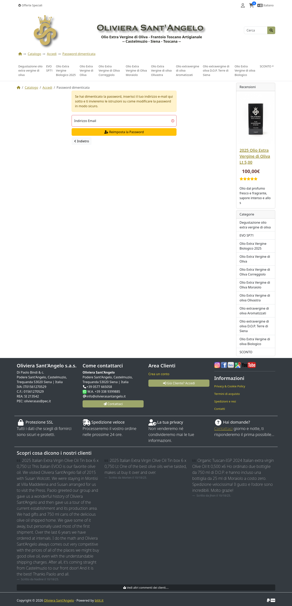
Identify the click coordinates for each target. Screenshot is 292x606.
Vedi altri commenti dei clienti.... (146, 587)
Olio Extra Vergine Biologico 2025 (66, 70)
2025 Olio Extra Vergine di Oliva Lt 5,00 (255, 156)
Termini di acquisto (227, 394)
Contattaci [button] (113, 404)
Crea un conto (158, 374)
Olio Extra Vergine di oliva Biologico (245, 70)
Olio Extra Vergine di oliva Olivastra (161, 70)
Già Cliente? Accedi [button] (179, 383)
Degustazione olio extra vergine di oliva (30, 70)
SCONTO (246, 352)
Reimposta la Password (124, 132)
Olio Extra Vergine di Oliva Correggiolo (109, 70)
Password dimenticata (79, 54)
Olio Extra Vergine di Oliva (86, 70)
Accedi (52, 54)
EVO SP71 (49, 68)
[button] (243, 5)
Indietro (81, 141)
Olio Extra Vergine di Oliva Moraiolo (136, 70)
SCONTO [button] (265, 66)
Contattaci (223, 428)
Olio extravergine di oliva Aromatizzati (187, 70)
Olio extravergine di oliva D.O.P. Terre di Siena (216, 70)
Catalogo (34, 54)
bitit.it (99, 600)
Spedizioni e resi (225, 401)
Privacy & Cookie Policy (229, 386)
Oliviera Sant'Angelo (59, 600)
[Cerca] (255, 30)
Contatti (219, 409)
